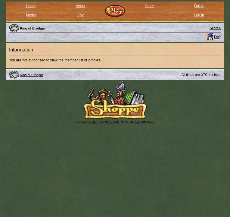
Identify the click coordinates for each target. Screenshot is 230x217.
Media (31, 15)
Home (31, 6)
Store (149, 6)
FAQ (217, 37)
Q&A (80, 15)
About (80, 6)
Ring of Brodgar (31, 75)
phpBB (96, 122)
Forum (199, 6)
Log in (199, 15)
